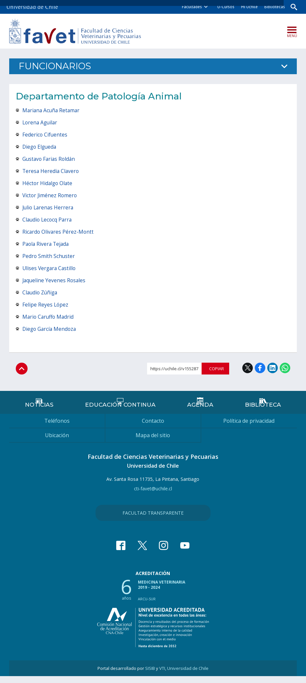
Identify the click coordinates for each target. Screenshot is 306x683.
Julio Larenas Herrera (49, 208)
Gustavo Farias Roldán (49, 159)
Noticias (39, 411)
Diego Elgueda (40, 147)
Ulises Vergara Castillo (50, 268)
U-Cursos (223, 7)
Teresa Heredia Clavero (51, 171)
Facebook (260, 368)
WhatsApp (285, 368)
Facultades (190, 7)
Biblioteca (263, 411)
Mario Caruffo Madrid (49, 317)
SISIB (150, 675)
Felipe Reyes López (45, 305)
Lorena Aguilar (40, 123)
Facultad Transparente (153, 520)
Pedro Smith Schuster (49, 256)
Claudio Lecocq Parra (48, 220)
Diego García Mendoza (50, 329)
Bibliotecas (272, 7)
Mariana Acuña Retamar (52, 111)
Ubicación (57, 442)
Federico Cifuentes (45, 135)
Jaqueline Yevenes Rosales (54, 281)
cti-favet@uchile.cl (153, 495)
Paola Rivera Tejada (46, 244)
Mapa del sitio (153, 442)
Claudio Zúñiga (40, 293)
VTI (162, 675)
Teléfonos (57, 427)
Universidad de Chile (187, 675)
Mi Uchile (247, 7)
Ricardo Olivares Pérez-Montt (58, 232)
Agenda (199, 411)
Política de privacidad (248, 427)
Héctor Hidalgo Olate (48, 183)
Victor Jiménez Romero (50, 196)
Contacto (153, 427)
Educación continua (120, 411)
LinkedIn (272, 369)
